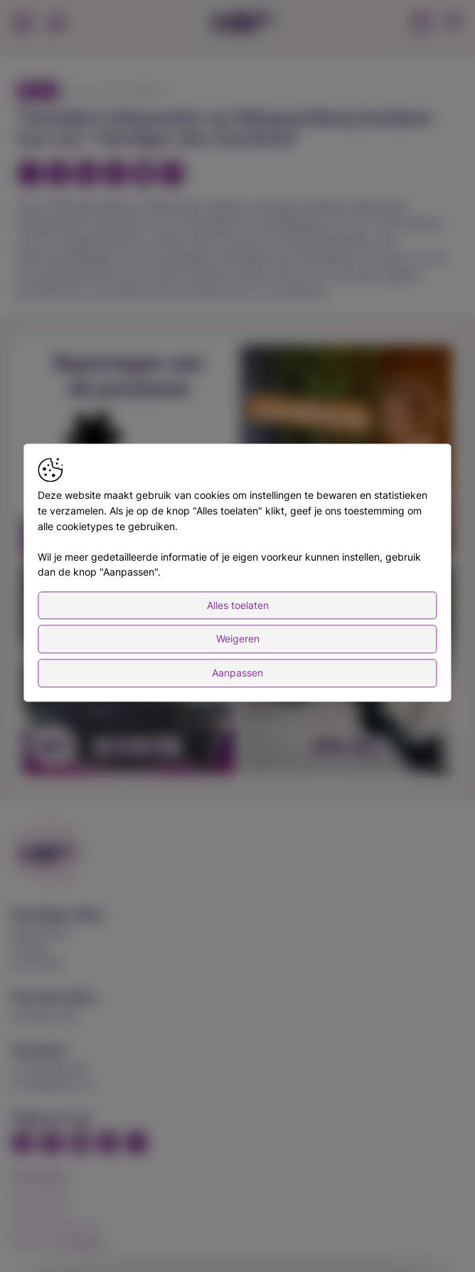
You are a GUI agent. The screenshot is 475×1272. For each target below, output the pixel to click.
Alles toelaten (238, 605)
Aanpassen (237, 673)
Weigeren (238, 639)
